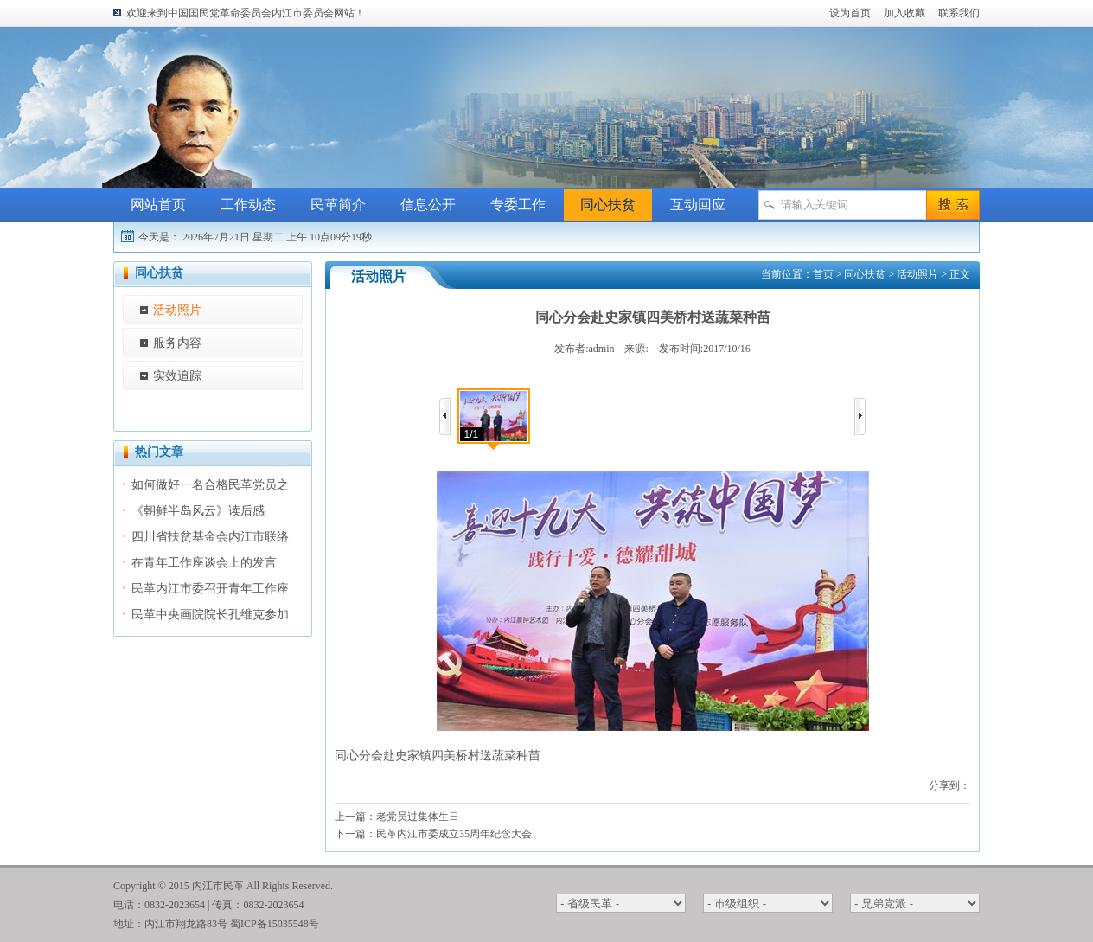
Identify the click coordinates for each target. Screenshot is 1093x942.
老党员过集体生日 (417, 817)
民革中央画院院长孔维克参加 (210, 614)
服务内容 (177, 342)
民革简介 (338, 204)
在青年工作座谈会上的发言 (204, 562)
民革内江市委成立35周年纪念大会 (454, 834)
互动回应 (697, 204)
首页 (823, 274)
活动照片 (177, 310)
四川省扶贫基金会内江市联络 (210, 536)
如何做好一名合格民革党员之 (210, 484)
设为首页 (850, 13)
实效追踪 (177, 375)
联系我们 (959, 13)
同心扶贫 (608, 204)
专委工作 (518, 204)
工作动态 (248, 204)
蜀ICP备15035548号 (274, 924)
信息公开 (428, 204)
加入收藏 (904, 13)
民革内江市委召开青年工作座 (210, 588)
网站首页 (158, 204)
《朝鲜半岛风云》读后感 (198, 510)
